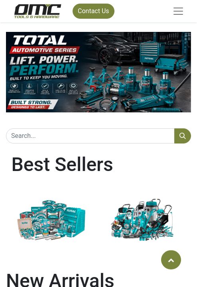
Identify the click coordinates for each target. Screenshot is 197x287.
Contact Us (93, 11)
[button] (171, 259)
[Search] (182, 136)
